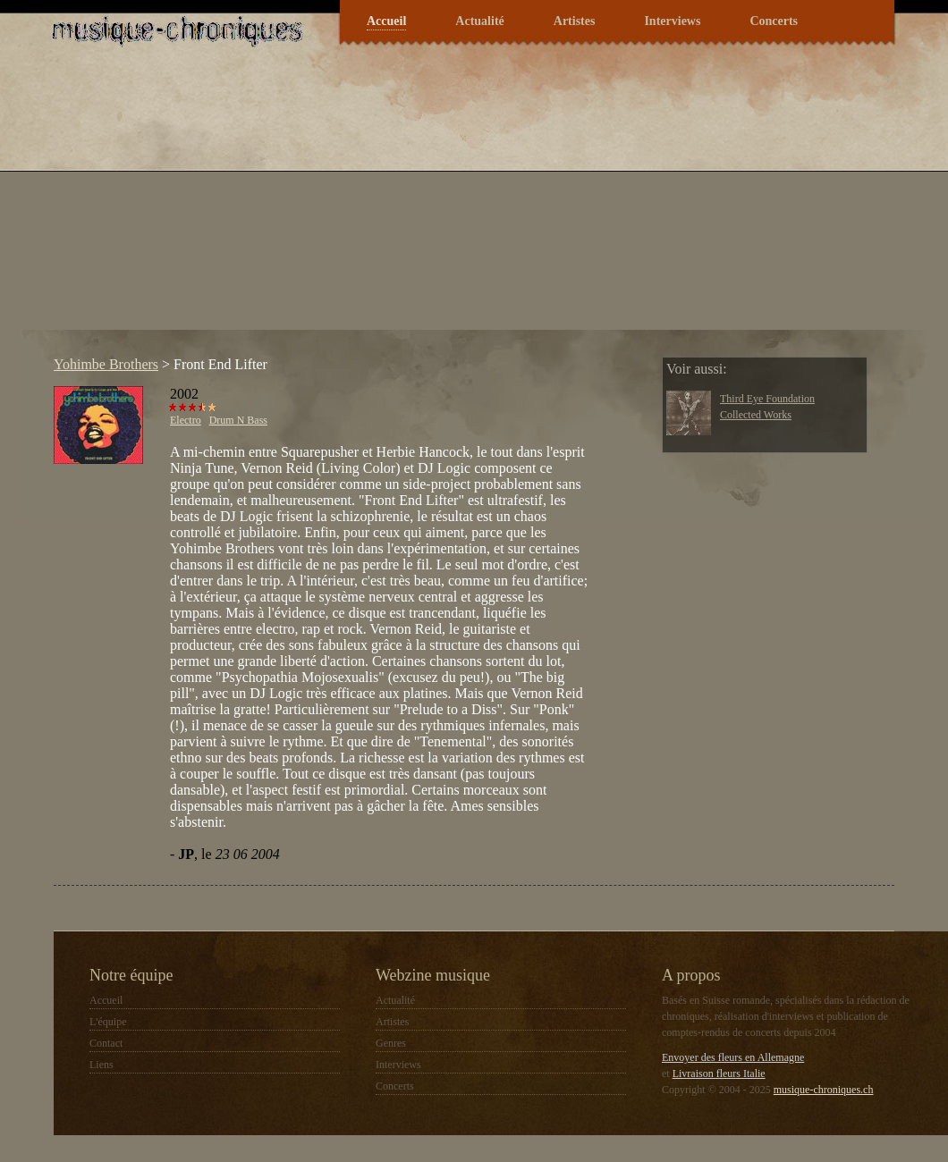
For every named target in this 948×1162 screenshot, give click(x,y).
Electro (185, 420)
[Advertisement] (347, 205)
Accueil (386, 21)
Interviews (672, 21)
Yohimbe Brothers (106, 364)
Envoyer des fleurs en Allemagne (733, 1057)
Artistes (575, 21)
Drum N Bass (238, 420)
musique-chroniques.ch (824, 1089)
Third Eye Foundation (767, 398)
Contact (106, 1043)
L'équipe (107, 1021)
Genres (391, 1043)
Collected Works (755, 414)
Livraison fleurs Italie (719, 1073)
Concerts (773, 21)
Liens (101, 1064)
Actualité (479, 21)
